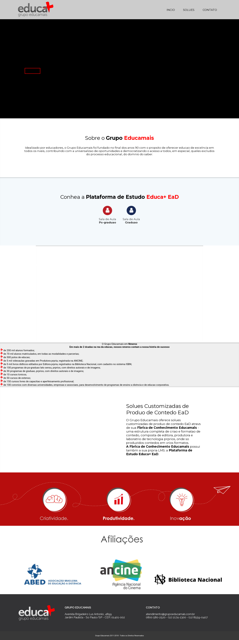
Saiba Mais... (32, 71)
